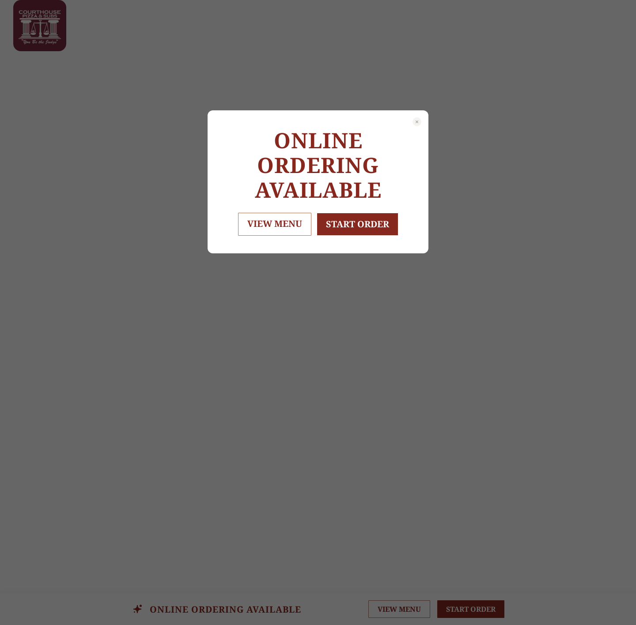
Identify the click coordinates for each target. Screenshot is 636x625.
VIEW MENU (274, 224)
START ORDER (357, 224)
